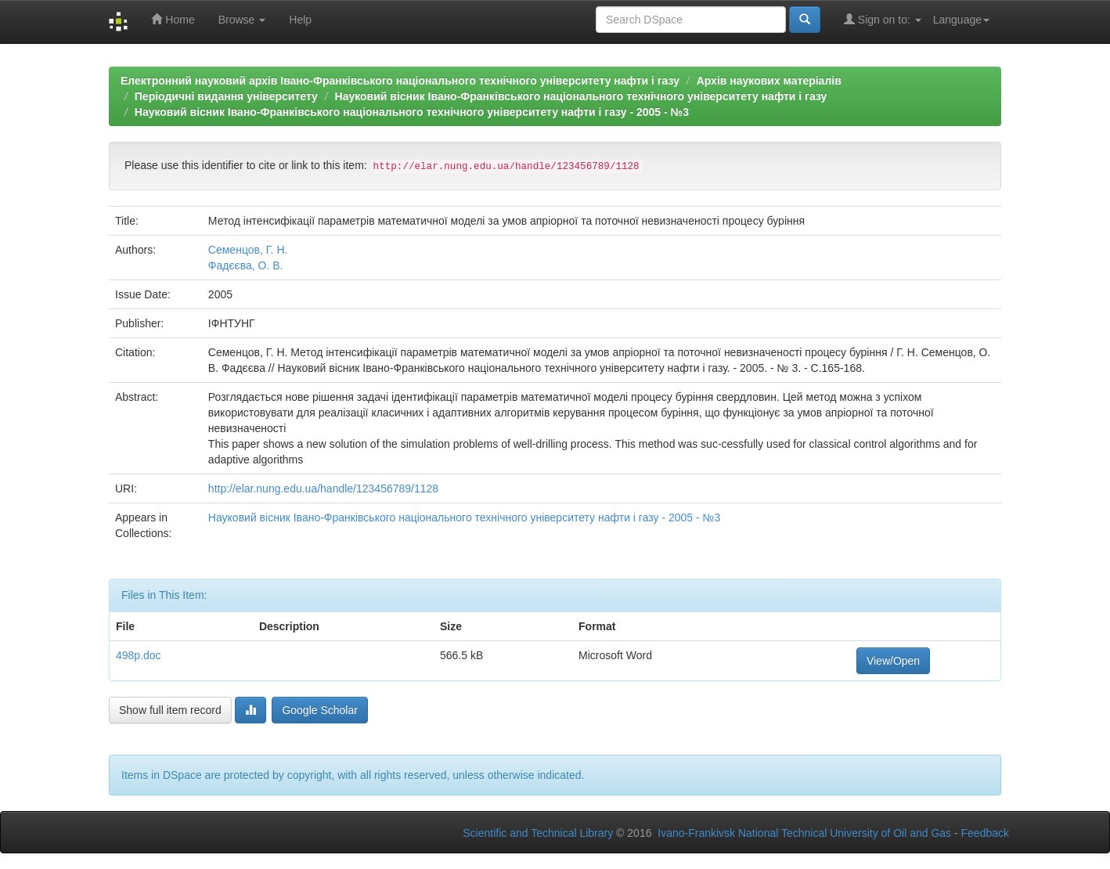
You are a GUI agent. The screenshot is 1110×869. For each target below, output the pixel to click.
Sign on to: (882, 19)
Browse (242, 19)
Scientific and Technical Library (538, 833)
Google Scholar (320, 710)
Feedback (985, 833)
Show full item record (170, 710)
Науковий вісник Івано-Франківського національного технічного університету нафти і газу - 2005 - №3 (412, 112)
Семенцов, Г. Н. (248, 249)
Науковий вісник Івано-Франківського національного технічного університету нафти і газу (581, 96)
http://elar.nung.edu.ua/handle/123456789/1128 (323, 488)
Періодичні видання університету (226, 96)
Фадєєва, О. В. (245, 265)
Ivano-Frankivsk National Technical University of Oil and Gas (804, 833)
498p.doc (138, 655)
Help (300, 19)
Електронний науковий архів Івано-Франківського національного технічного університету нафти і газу (400, 80)
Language (961, 19)
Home (172, 19)
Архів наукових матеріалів (769, 80)
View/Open (893, 660)
